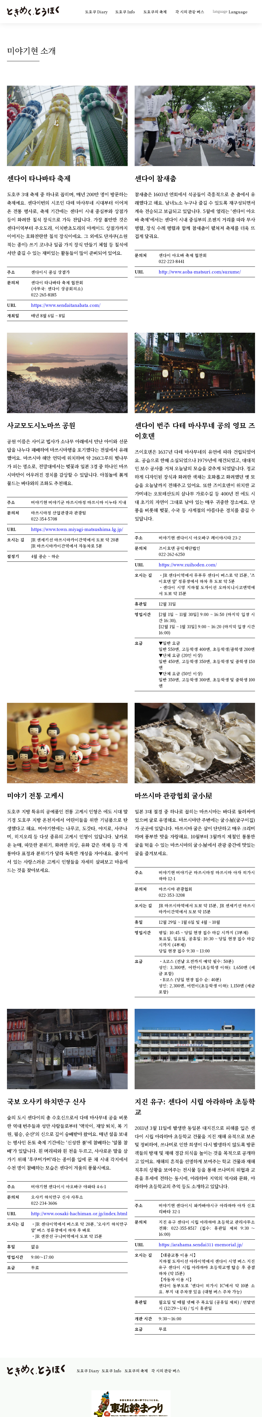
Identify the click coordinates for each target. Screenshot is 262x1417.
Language (230, 12)
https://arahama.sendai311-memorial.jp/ (201, 1244)
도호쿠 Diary (96, 12)
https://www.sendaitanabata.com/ (65, 305)
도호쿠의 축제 (155, 12)
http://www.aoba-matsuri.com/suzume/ (200, 272)
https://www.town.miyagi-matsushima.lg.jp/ (77, 529)
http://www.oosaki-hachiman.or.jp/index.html (79, 1213)
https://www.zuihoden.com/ (188, 565)
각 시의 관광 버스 (190, 12)
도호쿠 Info (125, 12)
